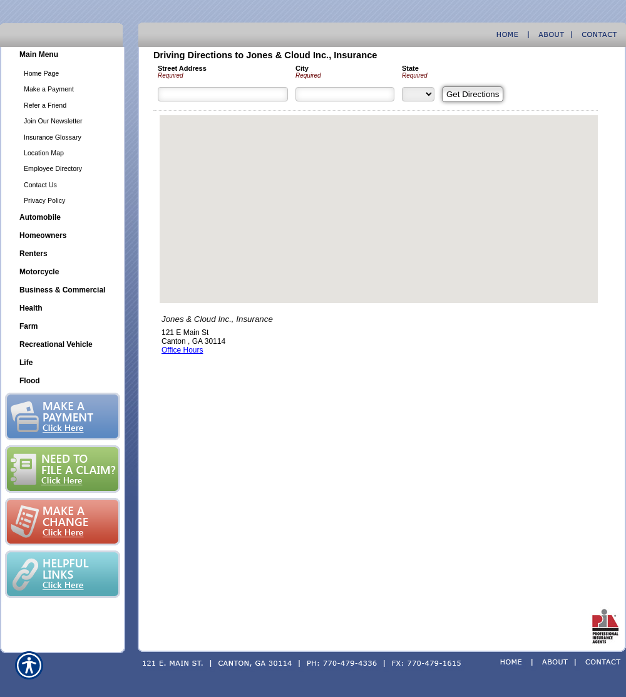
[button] (379, 197)
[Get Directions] (472, 94)
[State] (418, 94)
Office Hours (182, 350)
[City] (344, 94)
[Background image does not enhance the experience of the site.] (62, 56)
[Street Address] (223, 94)
